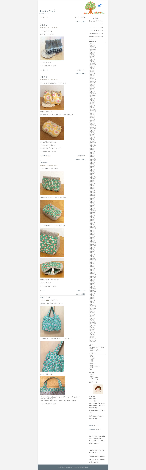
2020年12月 (93, 126)
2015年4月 (93, 220)
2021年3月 (93, 121)
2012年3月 (93, 270)
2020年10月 (93, 128)
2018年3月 (93, 172)
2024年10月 (93, 66)
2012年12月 (93, 258)
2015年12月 (93, 209)
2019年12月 (93, 142)
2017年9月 (93, 180)
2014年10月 (93, 229)
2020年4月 (93, 137)
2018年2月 (93, 173)
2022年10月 (93, 95)
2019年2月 (93, 156)
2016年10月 (93, 195)
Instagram (92, 429)
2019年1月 (93, 158)
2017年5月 (93, 186)
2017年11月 (93, 177)
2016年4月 (93, 204)
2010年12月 (93, 289)
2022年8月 (93, 98)
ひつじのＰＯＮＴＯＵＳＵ (97, 347)
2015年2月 (93, 223)
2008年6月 (93, 330)
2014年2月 (93, 240)
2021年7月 (93, 116)
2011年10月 (93, 277)
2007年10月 (93, 342)
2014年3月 (93, 238)
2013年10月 (93, 245)
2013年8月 (93, 248)
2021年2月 (93, 123)
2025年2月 (93, 60)
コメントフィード (94, 377)
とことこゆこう (47, 10)
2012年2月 (93, 272)
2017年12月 (93, 176)
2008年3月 (93, 335)
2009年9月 (93, 309)
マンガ (91, 365)
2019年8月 (93, 148)
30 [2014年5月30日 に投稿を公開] (100, 36)
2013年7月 (93, 250)
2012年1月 (93, 273)
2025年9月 (93, 50)
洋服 (91, 369)
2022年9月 (93, 96)
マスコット (93, 363)
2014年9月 (93, 230)
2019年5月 (93, 152)
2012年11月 (93, 259)
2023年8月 (93, 84)
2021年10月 (93, 112)
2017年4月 (93, 187)
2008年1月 (93, 337)
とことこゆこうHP (95, 350)
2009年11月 (93, 307)
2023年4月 (93, 88)
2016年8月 (93, 198)
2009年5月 (93, 315)
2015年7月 (93, 216)
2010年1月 (93, 304)
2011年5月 (93, 284)
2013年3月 (93, 255)
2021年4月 (93, 120)
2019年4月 (93, 154)
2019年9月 (93, 147)
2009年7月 (93, 312)
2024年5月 (93, 73)
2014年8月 (93, 231)
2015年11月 (93, 211)
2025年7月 (93, 53)
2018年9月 (93, 163)
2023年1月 (93, 92)
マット (43, 290)
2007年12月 (93, 339)
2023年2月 (93, 91)
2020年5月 (93, 135)
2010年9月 (93, 293)
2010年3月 (93, 301)
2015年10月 (93, 212)
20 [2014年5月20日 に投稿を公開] (94, 33)
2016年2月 (93, 206)
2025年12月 (93, 46)
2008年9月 (93, 326)
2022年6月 (93, 101)
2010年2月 (93, 303)
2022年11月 (93, 94)
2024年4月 (93, 74)
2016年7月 (93, 199)
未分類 (91, 368)
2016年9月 (93, 197)
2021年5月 (93, 119)
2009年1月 (93, 321)
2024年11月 (93, 64)
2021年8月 (93, 115)
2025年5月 (93, 56)
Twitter (91, 425)
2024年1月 (93, 78)
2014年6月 (93, 234)
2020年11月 (93, 127)
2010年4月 (93, 300)
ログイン (92, 374)
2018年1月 (93, 174)
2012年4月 (93, 269)
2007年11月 (93, 340)
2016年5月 (93, 202)
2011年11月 (93, 276)
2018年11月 (93, 160)
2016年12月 (93, 192)
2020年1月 (93, 141)
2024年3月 (93, 76)
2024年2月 (93, 77)
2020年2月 (93, 140)
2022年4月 (93, 103)
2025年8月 (93, 52)
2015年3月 (93, 222)
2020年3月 (93, 138)
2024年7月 (93, 70)
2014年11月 (93, 227)
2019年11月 (93, 144)
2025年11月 (93, 48)
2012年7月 (93, 265)
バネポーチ (45, 17)
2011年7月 (93, 282)
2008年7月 (93, 329)
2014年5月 (93, 236)
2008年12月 (93, 322)
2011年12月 (93, 275)
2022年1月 (93, 108)
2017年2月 (93, 190)
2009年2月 (93, 319)
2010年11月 (93, 290)
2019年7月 (93, 149)
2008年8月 (93, 328)
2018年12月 (93, 159)
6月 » (94, 39)
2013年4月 (93, 254)
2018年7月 (93, 166)
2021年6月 (93, 117)
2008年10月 (93, 325)
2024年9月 (93, 67)
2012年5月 (93, 268)
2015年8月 (93, 215)
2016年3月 (93, 205)
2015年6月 (93, 218)
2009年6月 (93, 314)
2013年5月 (93, 252)
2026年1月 (93, 45)
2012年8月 (93, 264)
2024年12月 (93, 63)
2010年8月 (93, 294)
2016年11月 (93, 194)
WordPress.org (94, 379)
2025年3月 (93, 59)
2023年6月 (93, 85)
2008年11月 (93, 323)
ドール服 (92, 358)
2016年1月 (93, 208)
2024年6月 (93, 71)
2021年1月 (93, 124)
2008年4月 (93, 333)
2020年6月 (93, 134)
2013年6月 (93, 251)
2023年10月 (93, 82)
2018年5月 (93, 169)
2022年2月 (93, 106)
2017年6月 (93, 184)
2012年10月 (93, 261)
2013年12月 (93, 243)
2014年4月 (93, 237)
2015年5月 (93, 219)
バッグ (47, 300)
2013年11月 (93, 244)
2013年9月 (93, 247)
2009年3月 (93, 318)
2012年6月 (93, 266)
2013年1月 (93, 257)
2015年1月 (93, 225)
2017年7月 (93, 183)
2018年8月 (93, 165)
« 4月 (90, 39)
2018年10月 (93, 162)
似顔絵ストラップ (94, 366)
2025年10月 (93, 49)
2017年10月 (93, 179)
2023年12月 (93, 80)
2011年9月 (93, 279)
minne (91, 348)
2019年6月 (93, 151)
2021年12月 (93, 109)
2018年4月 (93, 170)
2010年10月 (93, 291)
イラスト (92, 356)
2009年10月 (93, 308)
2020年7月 (93, 133)
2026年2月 (93, 43)
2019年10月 (93, 145)
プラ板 (91, 361)
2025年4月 (93, 57)
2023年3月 (93, 89)
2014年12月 (93, 226)
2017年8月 (93, 181)
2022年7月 (93, 99)
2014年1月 (93, 241)
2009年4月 (93, 316)
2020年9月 (93, 130)
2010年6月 (93, 297)
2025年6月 (93, 55)
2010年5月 (93, 298)
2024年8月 (93, 69)
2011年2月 (93, 286)
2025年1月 (93, 62)
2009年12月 (93, 305)
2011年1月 (93, 287)
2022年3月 (93, 105)
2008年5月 (93, 332)
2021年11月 (93, 110)
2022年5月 (93, 102)
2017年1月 (93, 191)
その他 (91, 355)
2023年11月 (93, 81)
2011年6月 (93, 283)
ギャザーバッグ (79, 17)
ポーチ (47, 27)
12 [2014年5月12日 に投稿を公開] (92, 30)
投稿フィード (93, 376)
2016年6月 (93, 201)
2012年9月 (93, 262)
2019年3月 (93, 155)
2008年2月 (93, 336)
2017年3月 (93, 188)
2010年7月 (93, 296)
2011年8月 (93, 280)
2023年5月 (93, 87)
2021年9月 (93, 113)
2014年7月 (93, 233)
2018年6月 (93, 167)
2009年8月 (93, 311)
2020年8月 (93, 131)
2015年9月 (93, 213)
